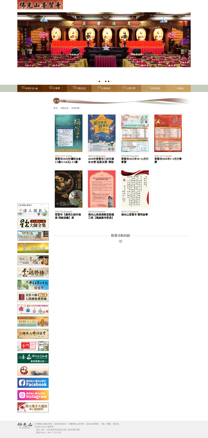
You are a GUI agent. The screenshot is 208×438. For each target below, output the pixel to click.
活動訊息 (79, 89)
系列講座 (153, 89)
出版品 (180, 88)
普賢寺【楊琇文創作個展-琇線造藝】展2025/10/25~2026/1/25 (68, 216)
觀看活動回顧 (120, 235)
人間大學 (129, 89)
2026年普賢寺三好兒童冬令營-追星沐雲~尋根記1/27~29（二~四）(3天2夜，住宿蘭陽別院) (101, 160)
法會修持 (104, 89)
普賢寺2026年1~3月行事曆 (168, 160)
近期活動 (75, 108)
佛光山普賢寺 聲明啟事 (134, 214)
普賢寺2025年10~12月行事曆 (134, 160)
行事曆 (56, 88)
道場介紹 (30, 89)
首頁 (55, 108)
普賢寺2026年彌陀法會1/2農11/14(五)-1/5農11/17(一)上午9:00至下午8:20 (68, 160)
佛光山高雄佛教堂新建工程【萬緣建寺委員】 (101, 216)
